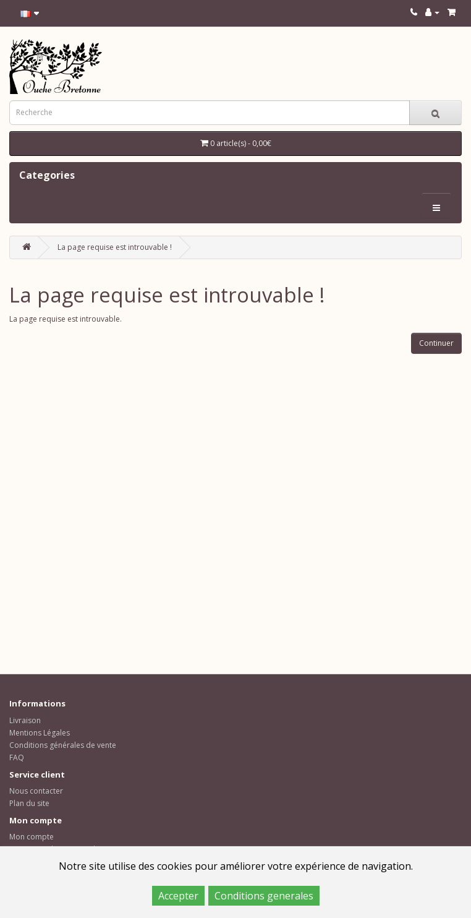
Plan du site (29, 803)
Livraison (25, 720)
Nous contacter (36, 791)
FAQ (16, 757)
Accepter (178, 896)
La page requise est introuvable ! (114, 247)
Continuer (436, 343)
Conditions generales (263, 896)
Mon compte (31, 836)
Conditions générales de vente (62, 745)
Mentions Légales (39, 732)
